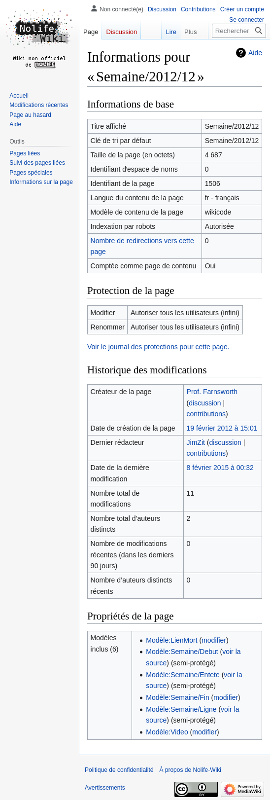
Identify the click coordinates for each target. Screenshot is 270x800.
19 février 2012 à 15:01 (222, 428)
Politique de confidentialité (119, 769)
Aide (255, 53)
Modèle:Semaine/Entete (182, 675)
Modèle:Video (167, 732)
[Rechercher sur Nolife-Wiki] (239, 31)
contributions (206, 414)
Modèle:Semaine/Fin (177, 697)
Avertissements (105, 787)
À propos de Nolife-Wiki (190, 769)
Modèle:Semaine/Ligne (181, 709)
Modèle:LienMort (171, 640)
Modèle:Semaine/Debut (182, 651)
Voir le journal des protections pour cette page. (158, 347)
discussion (205, 403)
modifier (214, 640)
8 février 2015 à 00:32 (220, 468)
